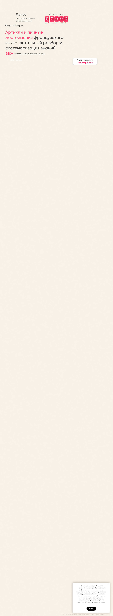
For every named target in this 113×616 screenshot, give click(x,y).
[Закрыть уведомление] (108, 584)
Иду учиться (16, 60)
